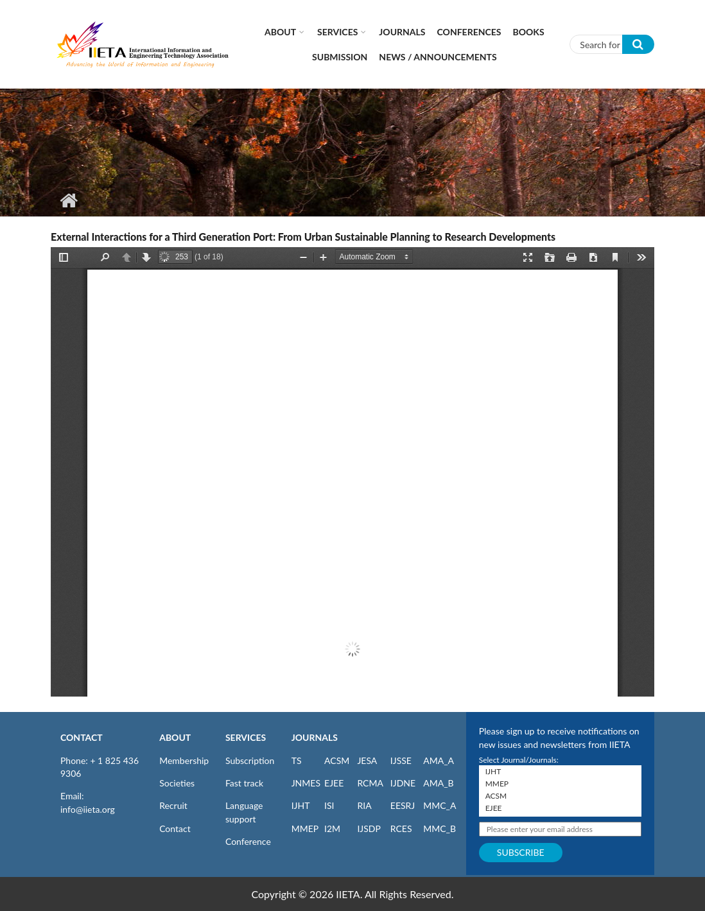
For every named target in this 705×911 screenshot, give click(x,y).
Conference (248, 841)
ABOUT (175, 737)
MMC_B (439, 828)
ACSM (336, 760)
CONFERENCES (469, 31)
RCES (401, 828)
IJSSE (401, 760)
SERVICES (245, 737)
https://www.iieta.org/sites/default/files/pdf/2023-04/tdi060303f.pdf (352, 472)
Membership (184, 760)
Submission (339, 56)
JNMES (306, 782)
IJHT (301, 805)
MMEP (305, 828)
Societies (177, 782)
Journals (402, 31)
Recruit (173, 805)
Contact (175, 828)
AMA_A (438, 760)
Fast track (244, 782)
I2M (332, 828)
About (280, 31)
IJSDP (368, 828)
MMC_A (439, 805)
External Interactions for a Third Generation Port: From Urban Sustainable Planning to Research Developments (303, 236)
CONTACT (81, 737)
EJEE (334, 782)
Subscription (249, 760)
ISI (329, 805)
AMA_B (438, 782)
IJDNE (402, 782)
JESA (367, 760)
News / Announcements (437, 56)
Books (528, 31)
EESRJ (402, 805)
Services (337, 31)
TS (297, 760)
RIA (364, 805)
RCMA (370, 782)
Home (68, 200)
